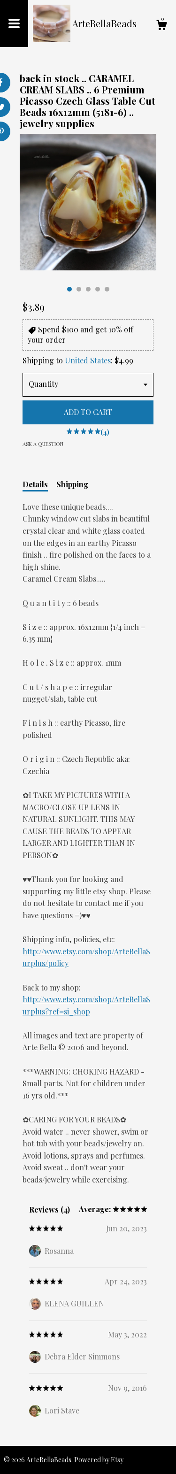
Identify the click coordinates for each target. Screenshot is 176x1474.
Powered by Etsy (98, 1459)
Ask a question (43, 443)
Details (35, 484)
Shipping (72, 484)
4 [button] (97, 289)
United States (88, 360)
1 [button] (69, 289)
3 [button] (88, 289)
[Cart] (161, 26)
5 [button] (107, 289)
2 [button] (79, 289)
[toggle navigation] (14, 23)
